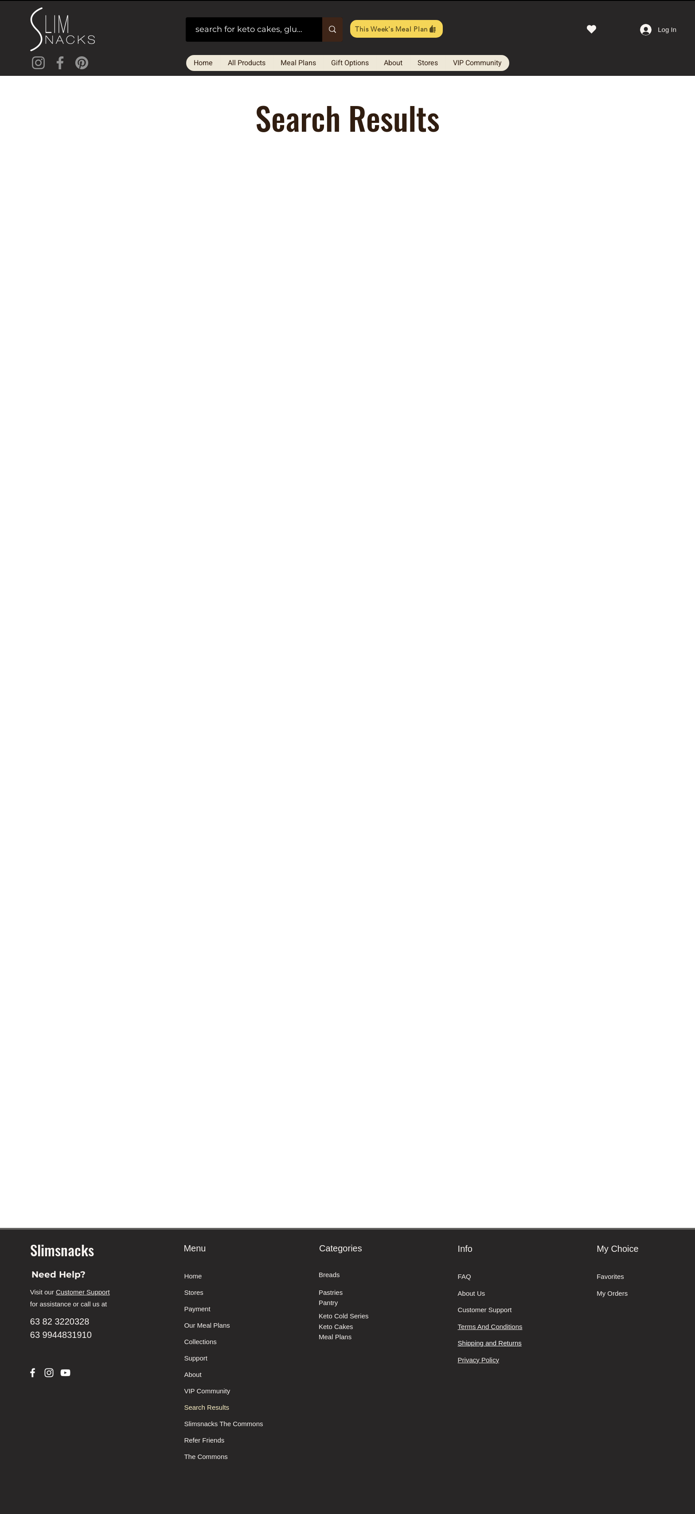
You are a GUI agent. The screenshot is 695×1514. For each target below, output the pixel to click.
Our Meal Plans (207, 1325)
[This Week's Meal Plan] (396, 29)
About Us (471, 1293)
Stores (193, 1292)
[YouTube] (65, 1373)
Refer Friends (204, 1440)
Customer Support (83, 1292)
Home (193, 1276)
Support (195, 1358)
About (192, 1374)
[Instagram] (38, 62)
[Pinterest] (81, 62)
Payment (197, 1309)
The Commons (205, 1456)
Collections (200, 1341)
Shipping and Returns (490, 1343)
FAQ (464, 1276)
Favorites (610, 1276)
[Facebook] (60, 62)
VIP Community (207, 1391)
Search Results (206, 1407)
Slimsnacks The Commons (217, 1423)
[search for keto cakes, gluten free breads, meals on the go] (249, 29)
